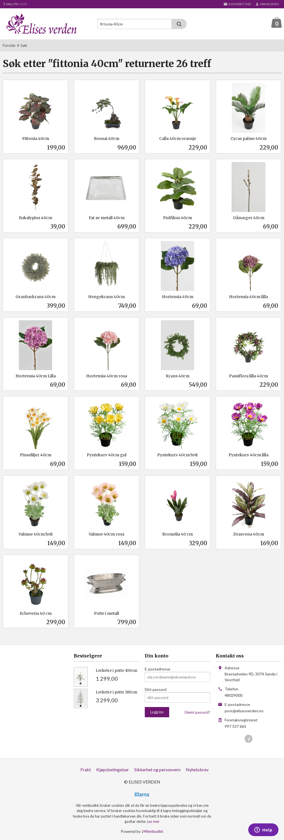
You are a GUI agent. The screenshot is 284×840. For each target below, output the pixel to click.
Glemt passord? (197, 712)
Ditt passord (155, 689)
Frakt (85, 769)
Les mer (153, 821)
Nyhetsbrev (197, 769)
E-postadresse (157, 669)
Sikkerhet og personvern (157, 769)
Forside (9, 45)
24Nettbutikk (152, 831)
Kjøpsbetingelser (112, 769)
